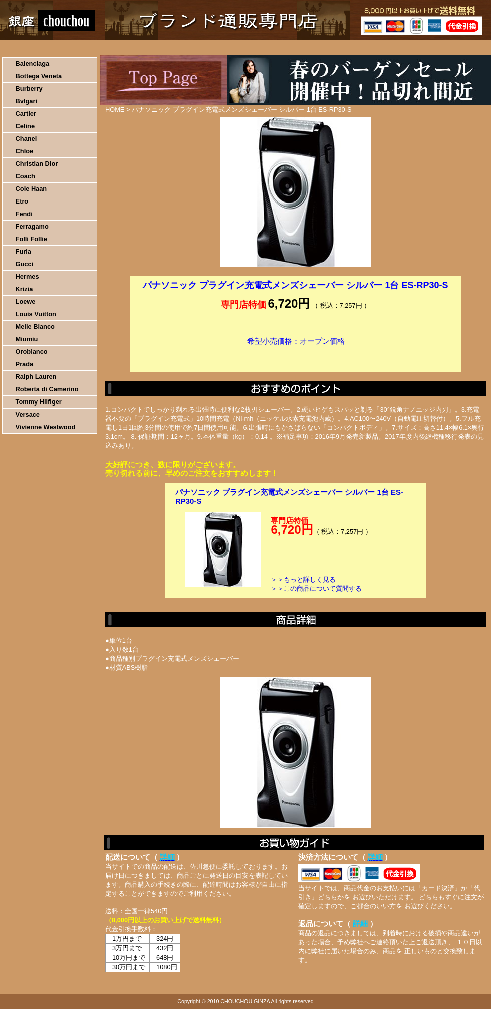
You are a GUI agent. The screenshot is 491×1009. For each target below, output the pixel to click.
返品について (305, 47)
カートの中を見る (438, 47)
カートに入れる (295, 356)
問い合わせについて (371, 47)
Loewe (26, 301)
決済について (173, 47)
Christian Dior (37, 163)
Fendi (24, 214)
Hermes (27, 276)
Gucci (25, 264)
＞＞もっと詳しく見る (303, 579)
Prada (25, 364)
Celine (25, 126)
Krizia (24, 289)
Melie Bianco (35, 326)
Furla (23, 251)
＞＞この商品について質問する (316, 588)
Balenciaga (33, 63)
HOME (44, 47)
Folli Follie (31, 239)
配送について (239, 47)
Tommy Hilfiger (39, 402)
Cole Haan (31, 188)
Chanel (26, 138)
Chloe (25, 151)
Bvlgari (26, 101)
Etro (22, 201)
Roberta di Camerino (47, 389)
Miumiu (27, 339)
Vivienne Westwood (46, 427)
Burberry (29, 88)
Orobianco (32, 351)
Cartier (26, 113)
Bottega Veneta (39, 76)
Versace (28, 414)
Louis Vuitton (36, 314)
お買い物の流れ (104, 47)
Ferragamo (32, 226)
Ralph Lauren (36, 376)
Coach (25, 176)
